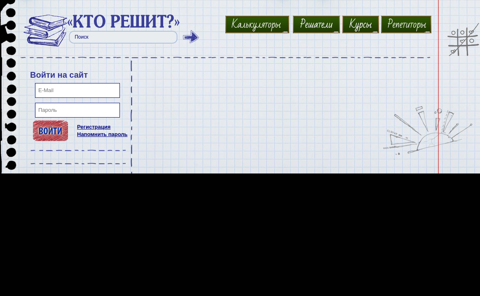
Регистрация (93, 127)
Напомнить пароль (102, 134)
